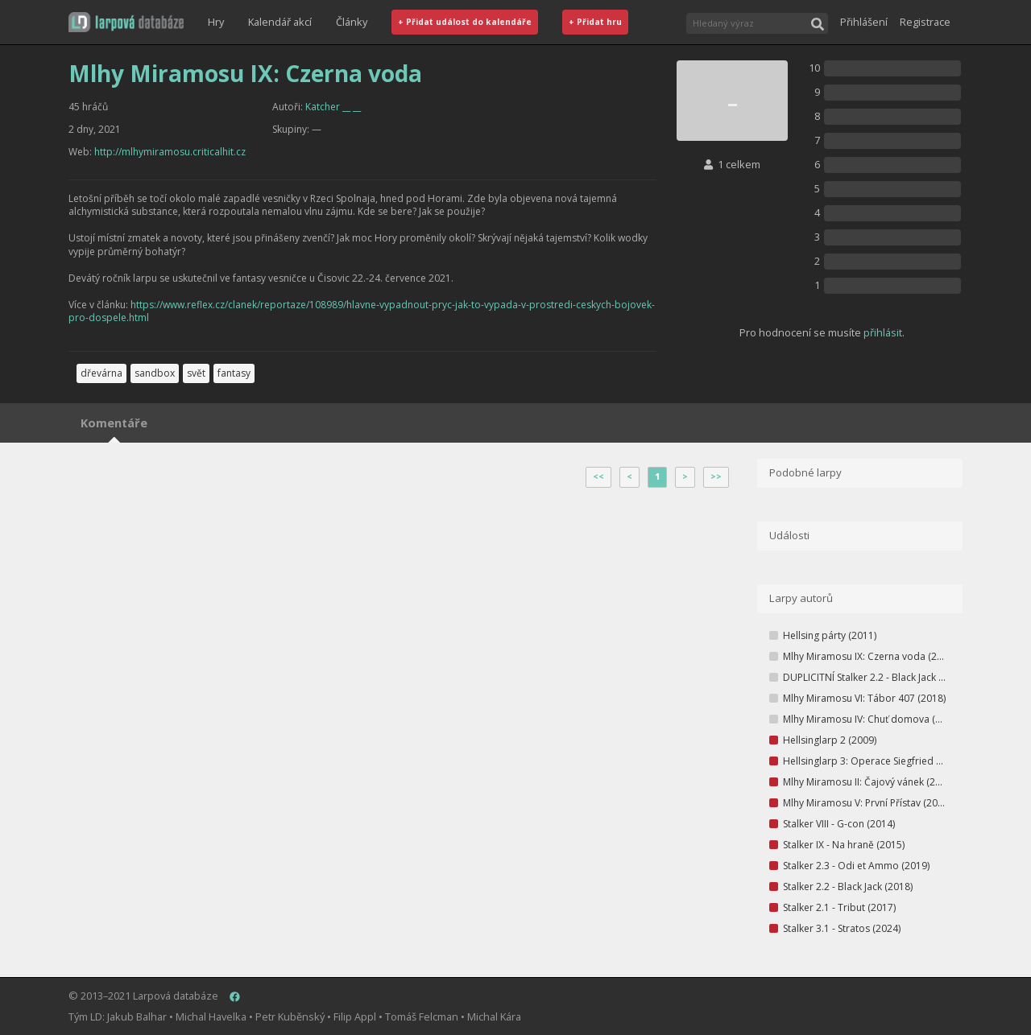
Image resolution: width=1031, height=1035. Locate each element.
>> (716, 476)
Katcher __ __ (333, 106)
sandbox (155, 373)
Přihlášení (864, 21)
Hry (216, 21)
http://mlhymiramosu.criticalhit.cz (170, 152)
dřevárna (101, 373)
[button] (126, 22)
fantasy (234, 373)
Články (351, 21)
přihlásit (882, 332)
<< (598, 476)
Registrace (925, 21)
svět (196, 373)
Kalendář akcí (280, 21)
